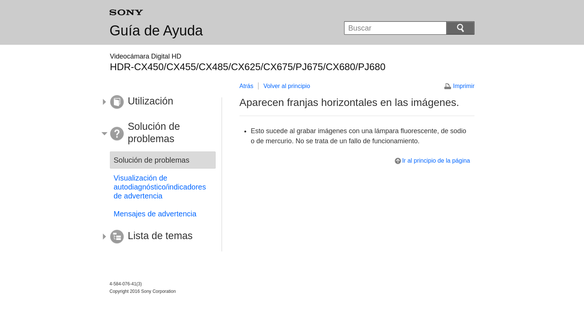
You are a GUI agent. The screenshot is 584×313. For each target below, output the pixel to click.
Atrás (246, 86)
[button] (157, 102)
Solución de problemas (151, 160)
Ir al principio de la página (436, 160)
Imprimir (464, 86)
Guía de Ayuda (156, 31)
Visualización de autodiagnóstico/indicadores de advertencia (160, 187)
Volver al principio (286, 86)
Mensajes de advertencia (155, 214)
